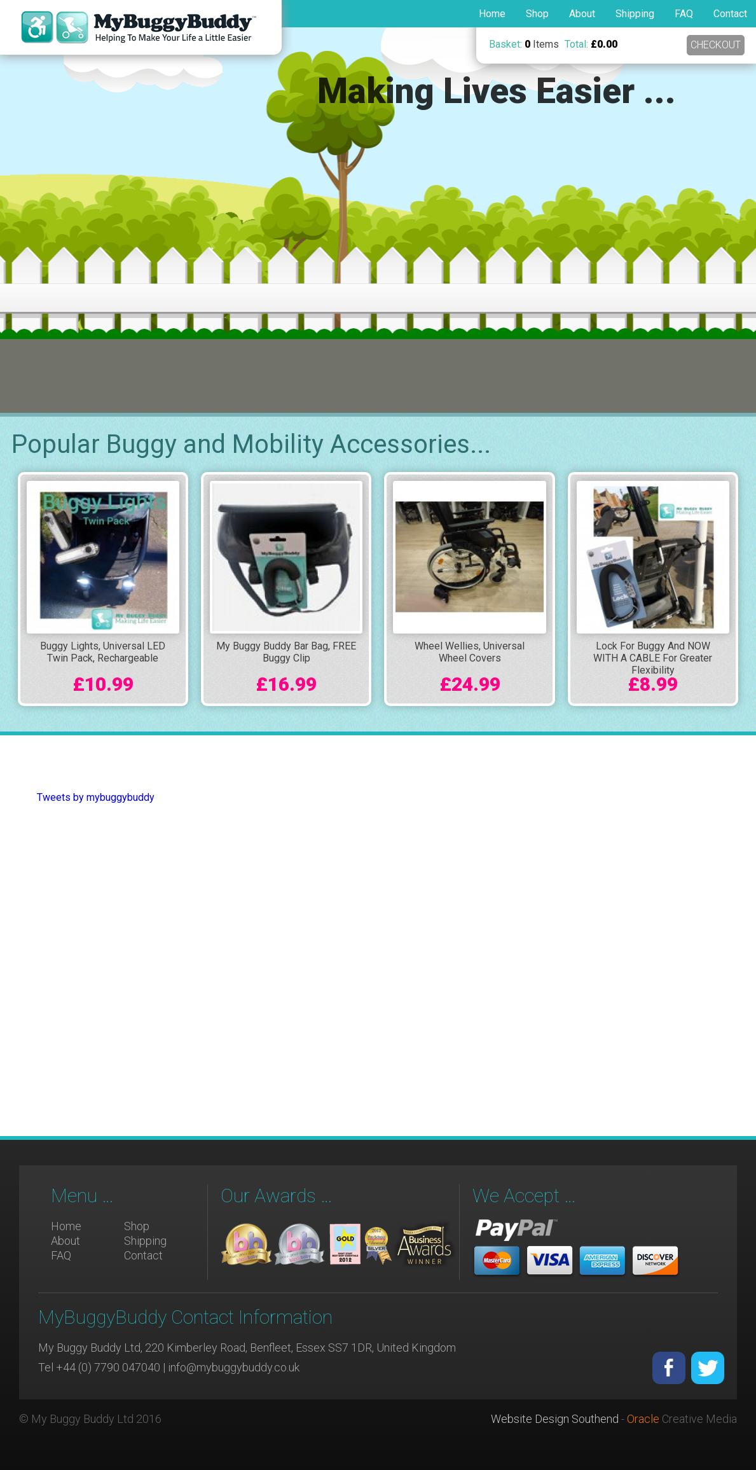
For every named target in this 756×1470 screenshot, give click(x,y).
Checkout (714, 45)
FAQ (684, 14)
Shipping (634, 14)
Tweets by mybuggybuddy (96, 797)
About (582, 14)
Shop (537, 14)
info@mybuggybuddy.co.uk (233, 1367)
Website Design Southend (555, 1418)
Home (492, 14)
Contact (730, 14)
